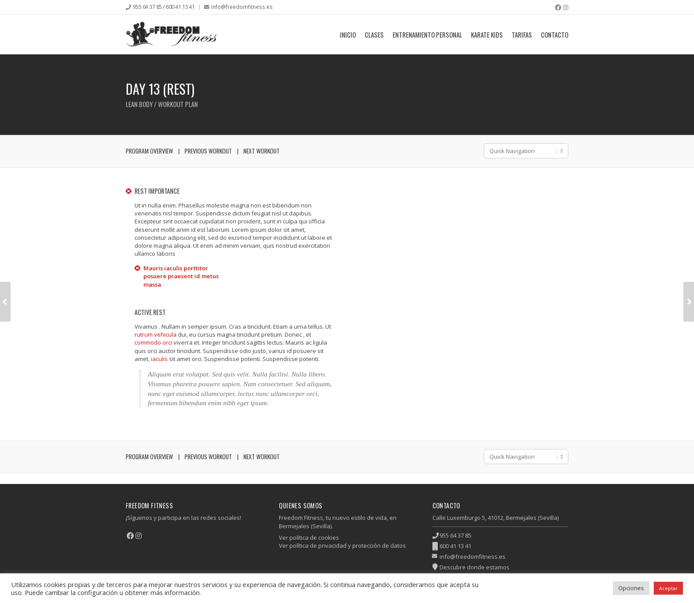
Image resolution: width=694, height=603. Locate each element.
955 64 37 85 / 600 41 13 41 (164, 6)
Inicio (348, 34)
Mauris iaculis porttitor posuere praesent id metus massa (181, 276)
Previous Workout (208, 150)
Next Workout (261, 150)
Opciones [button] (631, 588)
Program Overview (149, 150)
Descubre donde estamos (474, 567)
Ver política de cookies (309, 538)
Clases (374, 34)
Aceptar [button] (668, 588)
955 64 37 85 (455, 535)
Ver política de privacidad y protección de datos (342, 545)
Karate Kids (487, 34)
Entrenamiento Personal (427, 34)
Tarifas (522, 34)
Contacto (554, 34)
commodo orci (153, 342)
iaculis (159, 359)
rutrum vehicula (156, 334)
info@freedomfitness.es (242, 6)
